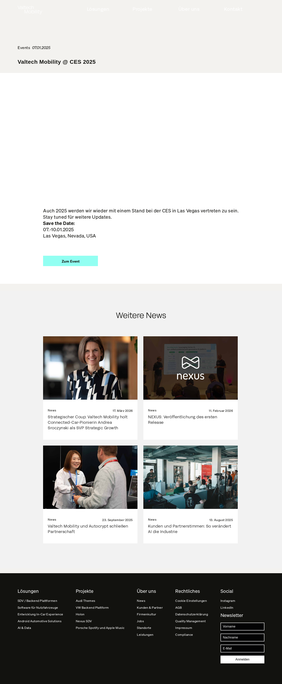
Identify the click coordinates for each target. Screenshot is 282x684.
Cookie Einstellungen (191, 596)
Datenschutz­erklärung (192, 614)
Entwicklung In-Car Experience (41, 614)
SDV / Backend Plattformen (38, 596)
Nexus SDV (84, 623)
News (141, 596)
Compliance (184, 642)
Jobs (140, 623)
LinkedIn (227, 605)
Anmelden (242, 659)
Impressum (184, 632)
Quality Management (190, 623)
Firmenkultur (146, 614)
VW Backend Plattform (92, 605)
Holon (80, 614)
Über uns (188, 9)
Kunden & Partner (150, 605)
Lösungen (98, 9)
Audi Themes (86, 596)
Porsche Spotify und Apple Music (100, 632)
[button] (70, 261)
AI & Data (24, 632)
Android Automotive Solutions (40, 623)
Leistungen (145, 642)
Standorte (144, 632)
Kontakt (233, 9)
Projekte (142, 9)
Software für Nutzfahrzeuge (38, 605)
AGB (178, 605)
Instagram (228, 596)
